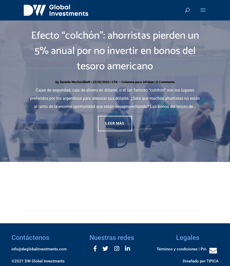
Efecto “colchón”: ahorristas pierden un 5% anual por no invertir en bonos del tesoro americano (115, 51)
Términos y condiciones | (178, 249)
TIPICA (212, 261)
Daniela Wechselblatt (75, 82)
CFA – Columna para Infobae (133, 82)
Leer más (115, 123)
